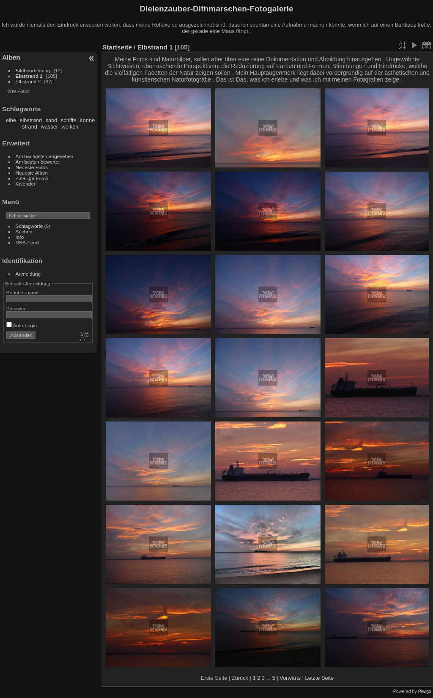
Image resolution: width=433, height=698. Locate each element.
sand (52, 120)
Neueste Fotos (32, 167)
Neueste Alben (32, 172)
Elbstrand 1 (29, 76)
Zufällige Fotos (32, 178)
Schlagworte (29, 226)
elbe (11, 120)
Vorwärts (290, 678)
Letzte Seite (319, 678)
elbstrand (30, 120)
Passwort (16, 308)
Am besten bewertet (38, 161)
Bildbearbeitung (33, 70)
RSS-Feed (27, 242)
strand (29, 126)
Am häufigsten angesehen (45, 156)
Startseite (117, 47)
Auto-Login (21, 325)
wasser (49, 126)
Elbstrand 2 (28, 81)
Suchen (24, 231)
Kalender (26, 183)
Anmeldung (28, 273)
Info (20, 237)
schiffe (69, 120)
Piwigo (424, 691)
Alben (11, 57)
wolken (70, 126)
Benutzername (22, 292)
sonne (87, 120)
